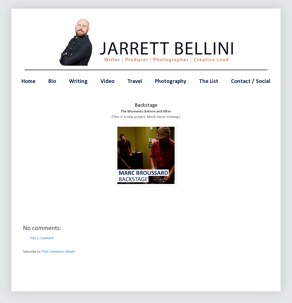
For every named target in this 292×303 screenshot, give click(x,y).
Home (28, 81)
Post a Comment (42, 238)
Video (107, 81)
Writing (78, 81)
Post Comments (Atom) (58, 252)
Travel (134, 81)
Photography (170, 81)
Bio (52, 81)
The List (208, 81)
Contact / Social (250, 81)
